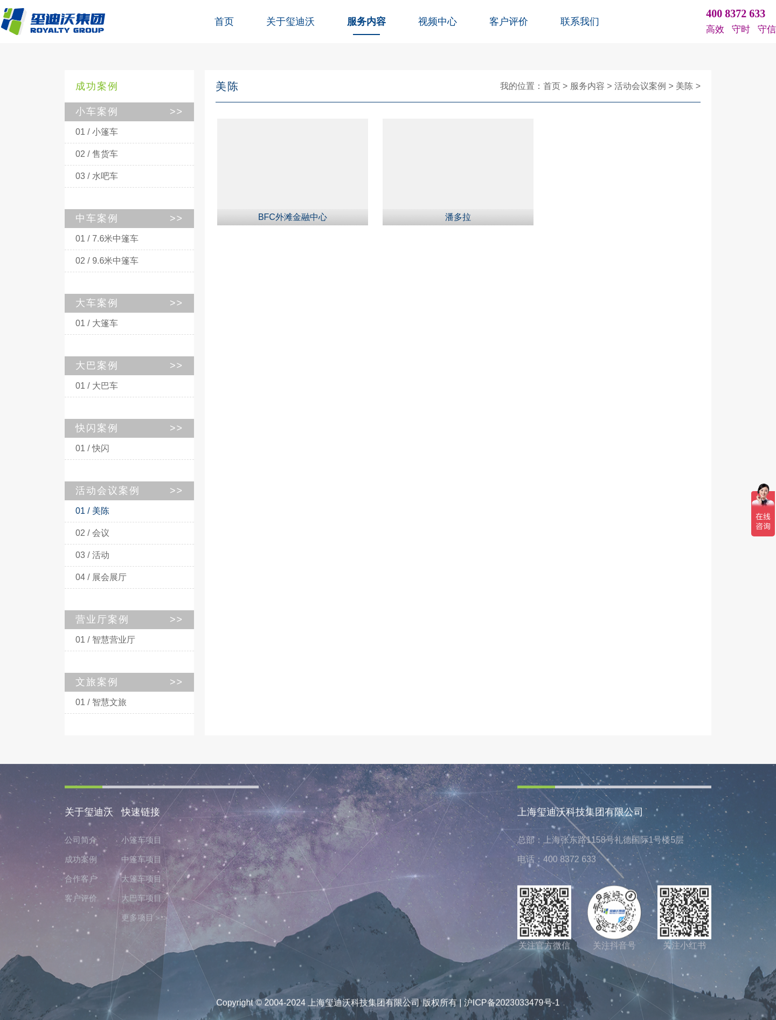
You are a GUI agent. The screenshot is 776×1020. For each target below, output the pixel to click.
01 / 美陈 (92, 510)
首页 (224, 21)
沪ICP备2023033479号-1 (512, 1005)
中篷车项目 (141, 861)
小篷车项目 (141, 842)
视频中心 (437, 21)
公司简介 (81, 842)
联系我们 (579, 21)
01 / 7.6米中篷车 (106, 238)
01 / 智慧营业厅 (105, 639)
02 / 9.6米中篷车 (106, 260)
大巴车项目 (141, 900)
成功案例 (81, 861)
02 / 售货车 (96, 153)
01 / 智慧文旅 (101, 702)
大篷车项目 (141, 881)
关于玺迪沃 (290, 21)
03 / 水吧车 (96, 176)
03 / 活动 (92, 555)
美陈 (684, 86)
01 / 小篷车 (96, 131)
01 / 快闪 (92, 448)
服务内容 (366, 21)
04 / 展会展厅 (101, 577)
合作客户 (81, 881)
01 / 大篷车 (96, 323)
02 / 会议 (92, 532)
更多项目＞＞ (145, 920)
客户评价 (508, 21)
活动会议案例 (640, 86)
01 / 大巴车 (96, 385)
